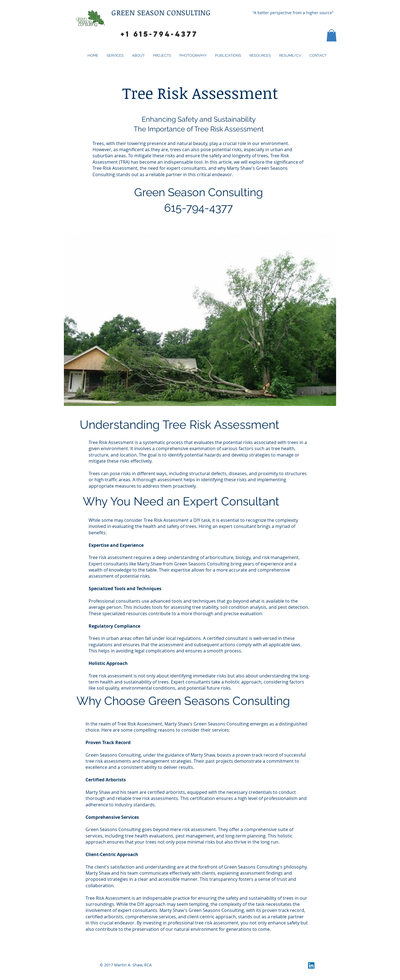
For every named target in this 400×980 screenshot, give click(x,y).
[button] (331, 35)
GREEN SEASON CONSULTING (162, 13)
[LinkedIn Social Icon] (311, 965)
